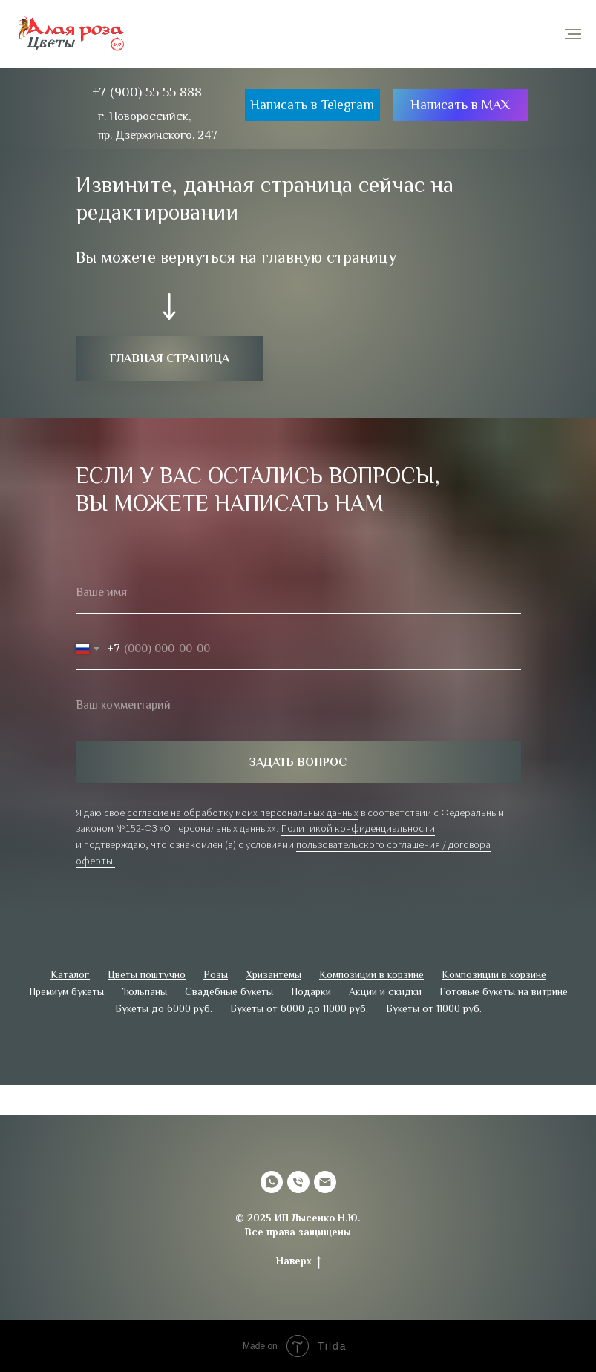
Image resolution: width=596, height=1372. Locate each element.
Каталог (70, 974)
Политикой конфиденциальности (358, 828)
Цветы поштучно (147, 974)
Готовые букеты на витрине (503, 991)
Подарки (311, 991)
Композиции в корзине (371, 974)
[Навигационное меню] (573, 34)
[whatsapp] (272, 1182)
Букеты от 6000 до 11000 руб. (299, 1008)
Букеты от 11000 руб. (434, 1008)
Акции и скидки (385, 991)
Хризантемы (273, 974)
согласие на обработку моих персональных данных (242, 812)
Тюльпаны (144, 991)
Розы (215, 974)
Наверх (298, 1261)
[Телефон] (298, 1182)
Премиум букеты (66, 991)
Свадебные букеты (229, 991)
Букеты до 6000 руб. (163, 1008)
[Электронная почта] (325, 1182)
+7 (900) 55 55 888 (147, 92)
